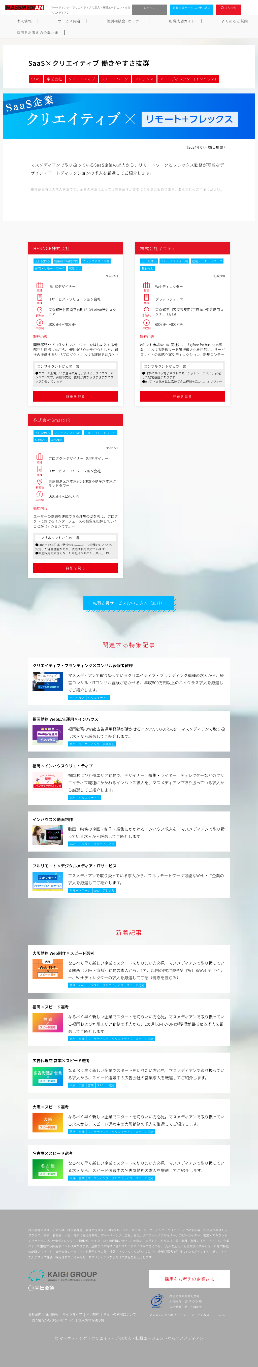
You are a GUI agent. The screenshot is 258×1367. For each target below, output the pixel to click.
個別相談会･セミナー (98, 21)
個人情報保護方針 (91, 1320)
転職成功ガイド (141, 21)
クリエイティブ (81, 78)
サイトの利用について (119, 1314)
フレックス (144, 78)
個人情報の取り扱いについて (52, 1320)
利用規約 (92, 1314)
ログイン (150, 8)
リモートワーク (114, 78)
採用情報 (51, 1314)
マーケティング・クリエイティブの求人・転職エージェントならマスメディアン (131, 1338)
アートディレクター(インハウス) (188, 78)
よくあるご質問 (181, 21)
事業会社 (54, 78)
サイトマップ (72, 1314)
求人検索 (230, 8)
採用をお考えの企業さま (228, 21)
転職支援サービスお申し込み (192, 8)
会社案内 (34, 1314)
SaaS (36, 78)
